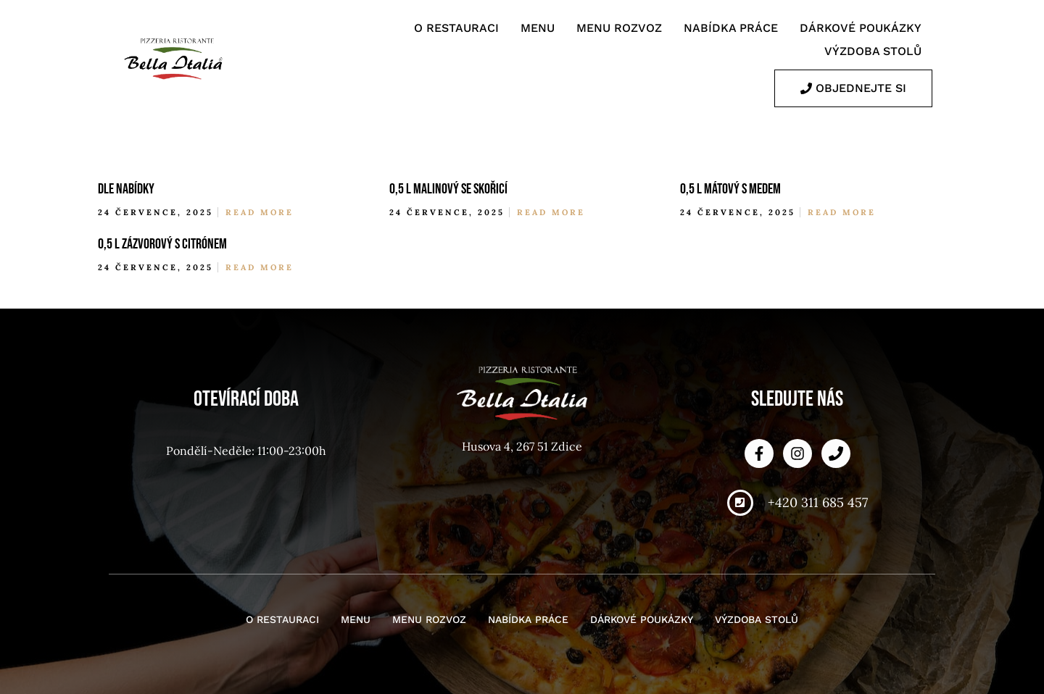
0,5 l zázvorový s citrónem (162, 244)
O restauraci (456, 28)
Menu (538, 28)
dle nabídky (126, 189)
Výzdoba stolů (872, 51)
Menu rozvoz (619, 28)
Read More (259, 212)
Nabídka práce (731, 28)
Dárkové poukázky (860, 28)
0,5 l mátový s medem (730, 189)
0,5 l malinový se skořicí (448, 189)
